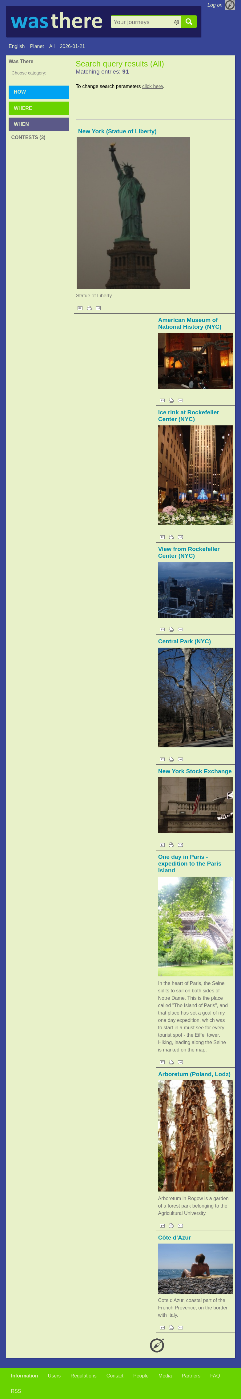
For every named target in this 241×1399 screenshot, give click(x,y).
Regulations (83, 1375)
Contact (114, 1375)
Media (165, 1375)
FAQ (215, 1375)
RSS (16, 1391)
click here (152, 86)
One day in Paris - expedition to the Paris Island (190, 864)
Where (23, 108)
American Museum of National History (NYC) (190, 323)
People (141, 1375)
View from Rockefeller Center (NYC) (189, 552)
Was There (21, 61)
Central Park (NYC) (184, 641)
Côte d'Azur (174, 1237)
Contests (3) (28, 137)
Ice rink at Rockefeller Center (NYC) (188, 415)
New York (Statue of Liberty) (117, 131)
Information (24, 1375)
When (21, 124)
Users (54, 1375)
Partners (191, 1375)
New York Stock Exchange (195, 771)
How (20, 91)
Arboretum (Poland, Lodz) (194, 1074)
